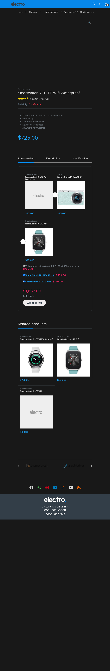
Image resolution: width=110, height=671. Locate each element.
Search (94, 4)
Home (20, 12)
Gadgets (33, 12)
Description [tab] (53, 158)
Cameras (61, 174)
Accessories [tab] (26, 158)
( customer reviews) (39, 99)
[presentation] (91, 466)
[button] (89, 22)
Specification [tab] (80, 158)
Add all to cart (34, 303)
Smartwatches (51, 12)
